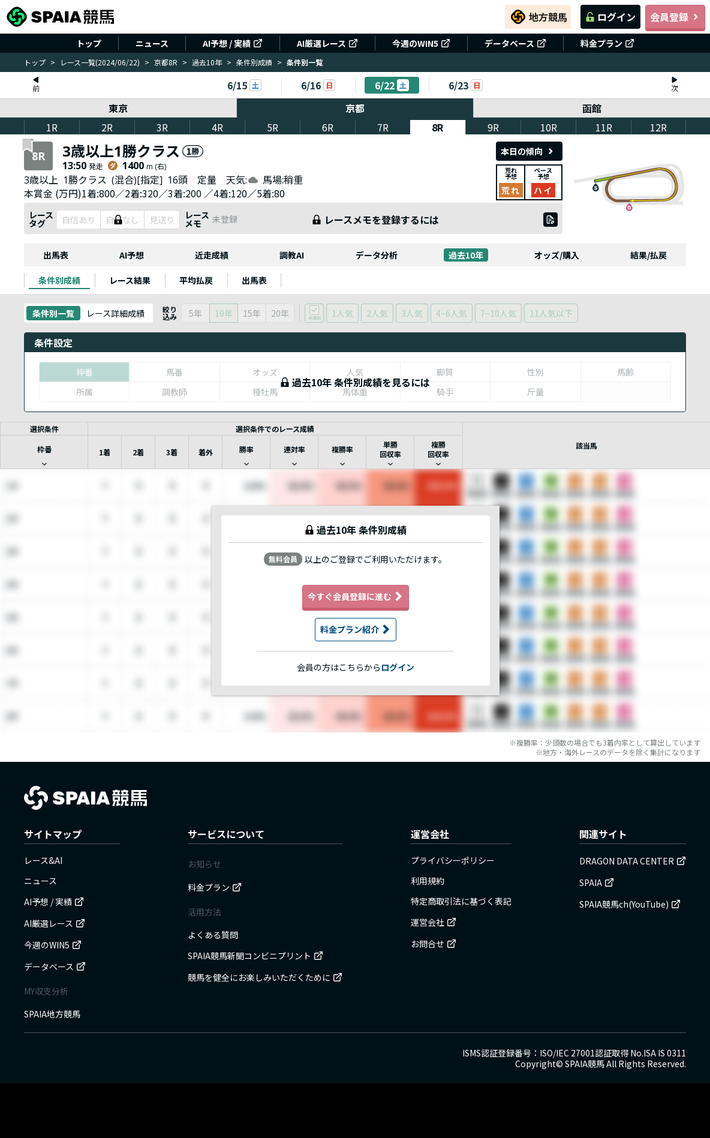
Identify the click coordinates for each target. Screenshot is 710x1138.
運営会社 (433, 922)
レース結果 (130, 280)
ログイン (610, 17)
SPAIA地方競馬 (52, 1014)
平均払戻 (196, 280)
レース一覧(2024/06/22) (100, 62)
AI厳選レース (327, 43)
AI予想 (132, 255)
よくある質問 (213, 934)
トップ (88, 43)
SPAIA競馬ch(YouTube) (630, 904)
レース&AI (43, 860)
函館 (592, 108)
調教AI (292, 255)
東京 (118, 108)
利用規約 (427, 880)
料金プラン (607, 43)
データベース (515, 43)
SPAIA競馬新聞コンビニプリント (255, 955)
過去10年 (207, 62)
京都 (355, 108)
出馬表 (55, 255)
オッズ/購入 (557, 255)
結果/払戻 (648, 255)
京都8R (166, 62)
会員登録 (675, 17)
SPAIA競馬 (584, 1064)
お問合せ (433, 943)
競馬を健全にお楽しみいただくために (265, 977)
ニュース (152, 43)
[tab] (59, 280)
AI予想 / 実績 (233, 43)
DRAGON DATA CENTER (632, 861)
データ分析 (376, 255)
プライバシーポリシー (453, 860)
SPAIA (596, 882)
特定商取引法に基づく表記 (461, 901)
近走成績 (211, 255)
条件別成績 (254, 62)
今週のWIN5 (421, 43)
